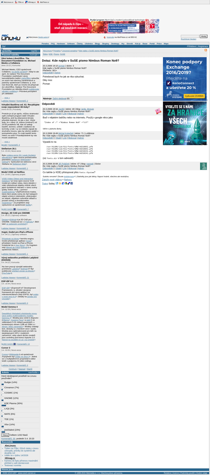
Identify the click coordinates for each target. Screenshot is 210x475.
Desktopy (115, 44)
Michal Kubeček (65, 134)
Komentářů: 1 (22, 168)
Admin (58, 73)
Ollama (6, 320)
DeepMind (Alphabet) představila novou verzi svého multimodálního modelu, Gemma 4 (19, 315)
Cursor (5, 354)
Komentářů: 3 (14, 145)
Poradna (45, 44)
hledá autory (43, 37)
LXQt (5, 408)
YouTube (6, 273)
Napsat (21, 369)
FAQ (53, 44)
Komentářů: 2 (22, 101)
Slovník (130, 44)
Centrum (13, 369)
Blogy (97, 44)
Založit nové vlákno (52, 182)
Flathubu (29, 222)
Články (80, 44)
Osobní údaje (201, 473)
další (28, 320)
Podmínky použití (187, 473)
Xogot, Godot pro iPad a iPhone (17, 232)
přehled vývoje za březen (23, 271)
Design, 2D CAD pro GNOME (15, 213)
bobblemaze (69, 179)
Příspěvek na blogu (10, 239)
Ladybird (15, 269)
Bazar (145, 44)
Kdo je (137, 44)
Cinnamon (8, 387)
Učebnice (89, 44)
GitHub (5, 162)
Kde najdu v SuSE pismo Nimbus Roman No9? (98, 51)
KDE (51, 54)
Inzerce (176, 473)
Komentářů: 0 (22, 303)
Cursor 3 (5, 348)
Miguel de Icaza (13, 247)
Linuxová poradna (69, 51)
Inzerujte (110, 37)
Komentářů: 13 (23, 344)
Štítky (45, 54)
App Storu (20, 245)
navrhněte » (33, 372)
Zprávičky (7, 51)
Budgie (6, 382)
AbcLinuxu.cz (7, 2)
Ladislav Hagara (8, 101)
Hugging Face (17, 320)
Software (71, 44)
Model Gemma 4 (9, 307)
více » (7, 98)
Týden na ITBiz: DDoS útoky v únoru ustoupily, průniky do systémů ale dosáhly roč (21, 450)
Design (5, 220)
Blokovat (72, 114)
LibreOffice (26, 78)
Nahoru (68, 182)
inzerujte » (34, 55)
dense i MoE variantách (12, 326)
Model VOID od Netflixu (13, 172)
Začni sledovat (59, 98)
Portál (152, 44)
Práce (159, 44)
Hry (122, 44)
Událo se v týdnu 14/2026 (16, 455)
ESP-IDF (6, 288)
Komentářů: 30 (8, 438)
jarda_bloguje (87, 109)
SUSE (62, 54)
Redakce (167, 473)
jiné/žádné (8, 430)
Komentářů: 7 (23, 209)
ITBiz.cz (19, 2)
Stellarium (15, 160)
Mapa (166, 44)
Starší (29, 369)
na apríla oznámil (19, 72)
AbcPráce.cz (43, 2)
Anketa (5, 372)
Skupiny (105, 44)
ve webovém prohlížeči (16, 224)
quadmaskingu (8, 192)
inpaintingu (7, 203)
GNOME (7, 398)
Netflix (28, 205)
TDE (5, 419)
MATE (6, 414)
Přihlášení (191, 46)
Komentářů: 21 (23, 277)
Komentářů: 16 (23, 228)
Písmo (56, 54)
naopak (89, 166)
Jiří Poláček (63, 166)
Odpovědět (48, 73)
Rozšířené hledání (188, 39)
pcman (61, 66)
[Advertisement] (76, 90)
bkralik (4, 145)
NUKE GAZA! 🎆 (8, 209)
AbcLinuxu (10, 445)
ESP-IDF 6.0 (7, 281)
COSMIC (7, 393)
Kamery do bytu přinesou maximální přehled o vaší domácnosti (21, 462)
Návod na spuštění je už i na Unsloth (18, 340)
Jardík (61, 109)
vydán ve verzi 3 (22, 356)
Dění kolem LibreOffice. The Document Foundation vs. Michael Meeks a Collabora (18, 60)
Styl (3, 46)
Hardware (61, 44)
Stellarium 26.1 (8, 148)
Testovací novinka (12, 465)
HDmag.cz (30, 2)
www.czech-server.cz (26, 473)
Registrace (203, 46)
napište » (35, 51)
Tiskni (45, 186)
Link (65, 114)
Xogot (28, 241)
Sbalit (58, 114)
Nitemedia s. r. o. (93, 473)
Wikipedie (25, 160)
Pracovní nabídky (10, 55)
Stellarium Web (19, 164)
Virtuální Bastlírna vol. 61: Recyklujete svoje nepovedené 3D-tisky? (20, 106)
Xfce (5, 424)
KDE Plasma (9, 403)
